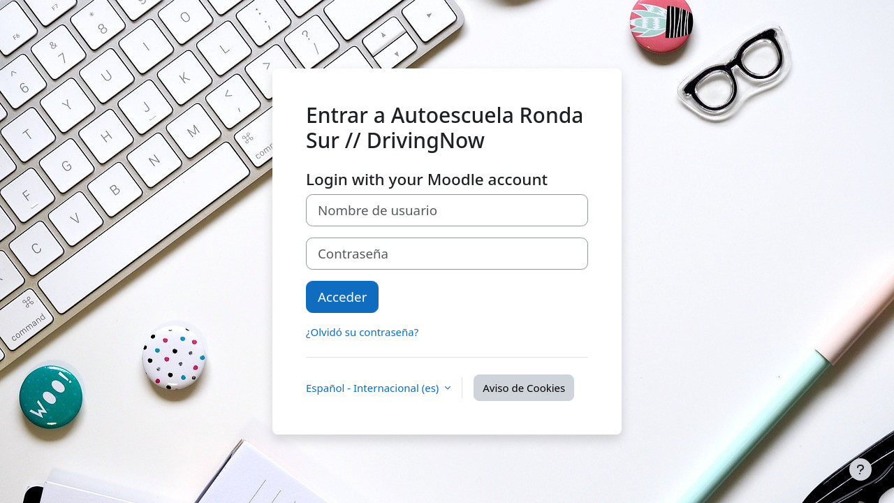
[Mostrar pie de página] (860, 469)
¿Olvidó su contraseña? (362, 332)
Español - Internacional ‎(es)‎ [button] (373, 388)
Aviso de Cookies (524, 388)
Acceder (342, 296)
